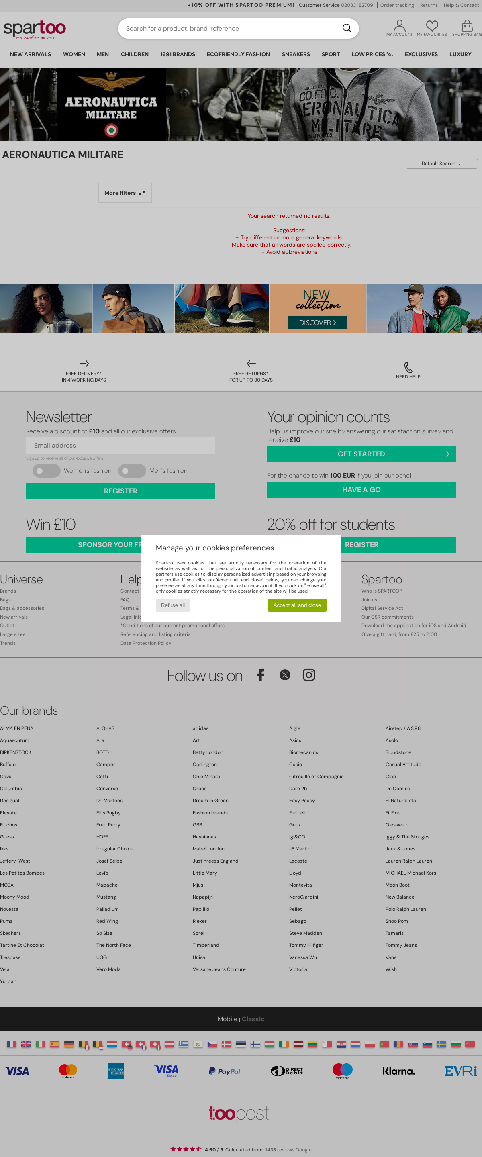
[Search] (347, 28)
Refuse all (173, 605)
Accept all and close (297, 605)
